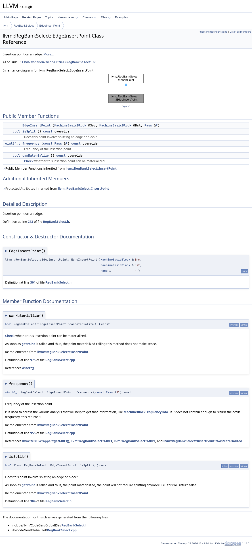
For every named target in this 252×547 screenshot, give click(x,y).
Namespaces (67, 17)
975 (33, 360)
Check (29, 161)
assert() (28, 368)
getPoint (28, 344)
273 (30, 221)
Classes (89, 17)
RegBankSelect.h (56, 221)
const (47, 131)
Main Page (11, 17)
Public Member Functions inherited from (60, 168)
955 (33, 433)
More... (49, 54)
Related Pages (31, 17)
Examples (121, 17)
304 (33, 501)
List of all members (240, 31)
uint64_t (12, 143)
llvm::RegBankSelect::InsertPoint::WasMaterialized (202, 441)
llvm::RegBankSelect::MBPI (134, 441)
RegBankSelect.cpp (60, 360)
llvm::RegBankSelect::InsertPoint (91, 168)
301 (33, 282)
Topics (49, 17)
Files (105, 17)
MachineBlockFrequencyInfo (146, 412)
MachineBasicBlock (70, 125)
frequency (31, 143)
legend (126, 106)
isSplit (29, 131)
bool (16, 131)
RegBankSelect (24, 25)
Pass (148, 125)
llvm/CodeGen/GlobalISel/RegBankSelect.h (58, 62)
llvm (5, 25)
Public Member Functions (213, 31)
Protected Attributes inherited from (56, 188)
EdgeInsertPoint (49, 25)
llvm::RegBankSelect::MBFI (91, 441)
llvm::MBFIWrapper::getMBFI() (45, 441)
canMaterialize (36, 156)
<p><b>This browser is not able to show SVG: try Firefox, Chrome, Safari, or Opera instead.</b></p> (126, 88)
